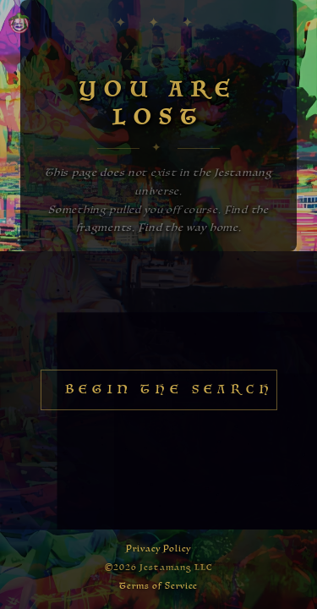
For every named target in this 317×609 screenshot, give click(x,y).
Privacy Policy (159, 549)
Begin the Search (169, 390)
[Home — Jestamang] (19, 23)
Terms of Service (158, 586)
